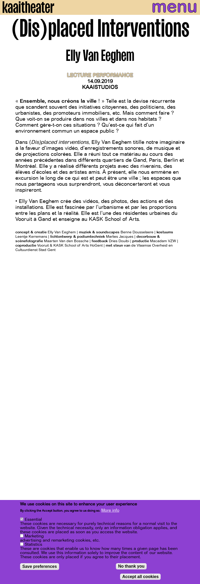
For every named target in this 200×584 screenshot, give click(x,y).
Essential (33, 519)
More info (110, 510)
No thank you (131, 566)
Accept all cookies (140, 576)
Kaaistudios (100, 87)
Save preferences (39, 566)
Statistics (33, 544)
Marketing (34, 536)
